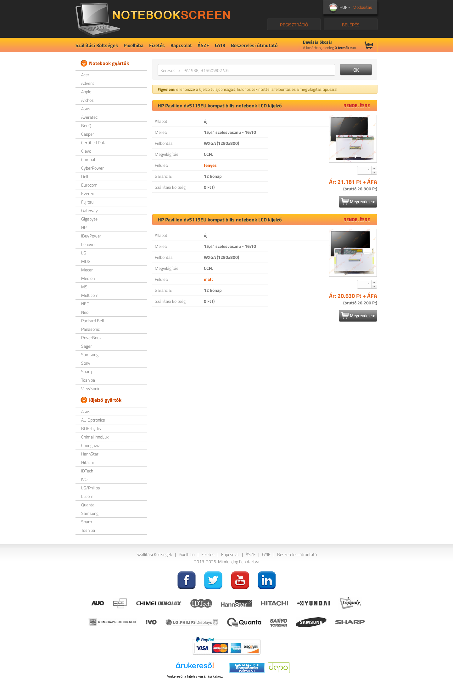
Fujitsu (87, 202)
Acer (85, 74)
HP (84, 227)
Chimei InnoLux (95, 436)
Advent (87, 83)
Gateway (89, 210)
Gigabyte (89, 218)
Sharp (86, 521)
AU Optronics (93, 420)
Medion (88, 278)
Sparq (86, 371)
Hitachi (87, 462)
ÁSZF (203, 45)
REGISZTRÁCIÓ (294, 24)
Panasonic (90, 329)
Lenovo (87, 244)
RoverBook (91, 337)
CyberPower (92, 168)
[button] (374, 168)
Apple (86, 91)
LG (83, 252)
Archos (87, 100)
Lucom (87, 496)
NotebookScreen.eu (153, 19)
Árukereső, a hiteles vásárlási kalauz (195, 676)
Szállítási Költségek (97, 45)
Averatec (89, 117)
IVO (84, 479)
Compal (88, 159)
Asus (85, 108)
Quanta (87, 504)
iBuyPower (91, 235)
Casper (87, 134)
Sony (85, 363)
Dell (84, 176)
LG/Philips (90, 487)
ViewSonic (90, 388)
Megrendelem (358, 201)
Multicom (89, 295)
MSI (84, 286)
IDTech (87, 470)
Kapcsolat (181, 45)
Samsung (89, 354)
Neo (84, 312)
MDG (86, 261)
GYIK (220, 45)
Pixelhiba (133, 45)
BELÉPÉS (351, 24)
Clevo (86, 151)
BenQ (86, 125)
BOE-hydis (91, 428)
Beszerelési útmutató (254, 45)
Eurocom (89, 185)
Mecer (87, 269)
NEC (85, 303)
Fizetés (157, 45)
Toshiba (88, 380)
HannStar (89, 453)
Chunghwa (90, 445)
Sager (86, 346)
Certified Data (94, 142)
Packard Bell (92, 320)
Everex (87, 193)
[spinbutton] (364, 170)
